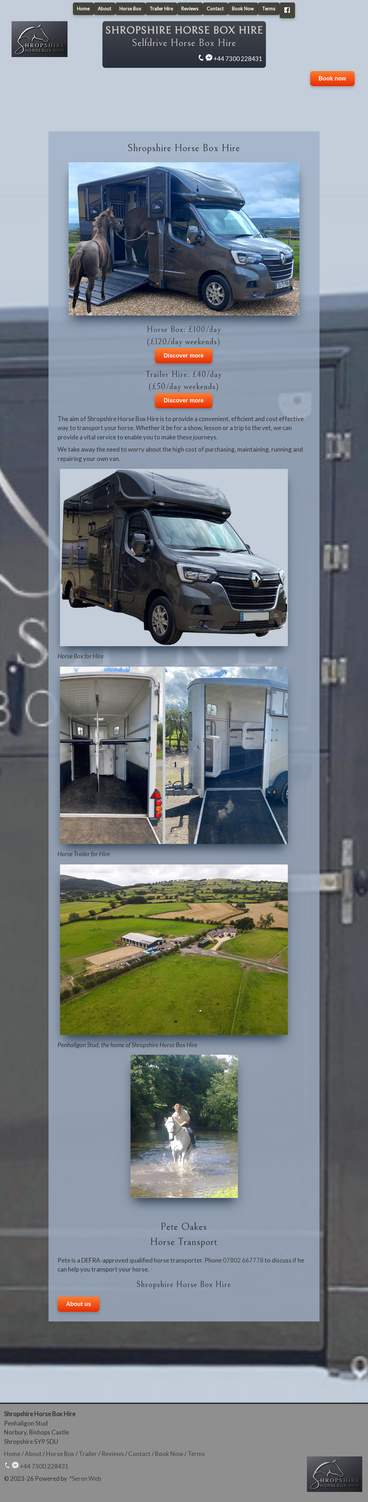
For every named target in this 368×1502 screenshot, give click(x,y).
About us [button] (78, 1304)
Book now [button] (332, 78)
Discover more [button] (183, 356)
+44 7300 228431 (237, 58)
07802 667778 (243, 1260)
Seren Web (86, 1478)
